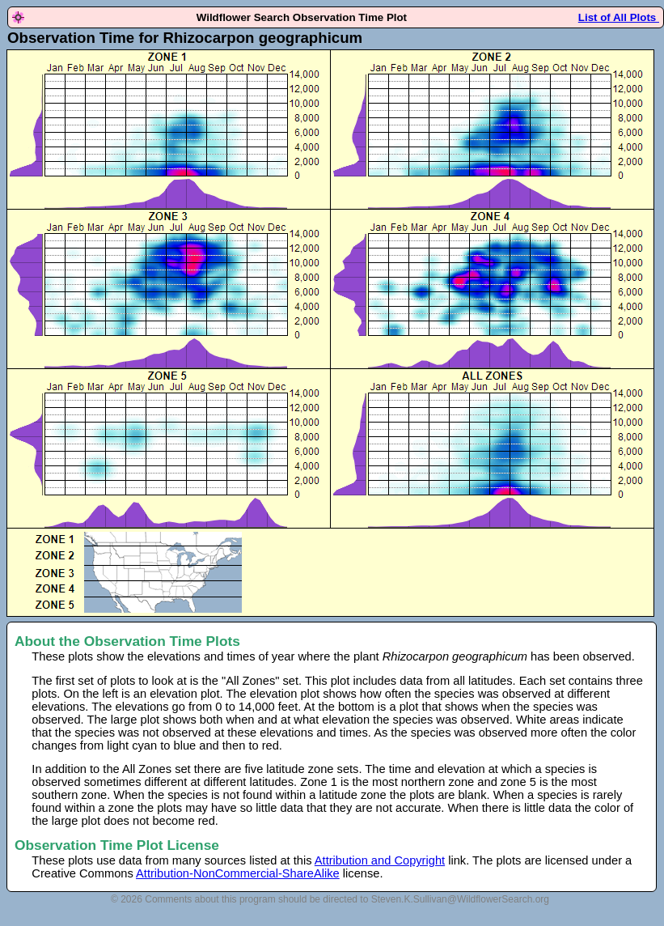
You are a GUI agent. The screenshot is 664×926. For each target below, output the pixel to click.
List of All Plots (618, 17)
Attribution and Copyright (380, 860)
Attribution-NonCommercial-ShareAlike (238, 873)
